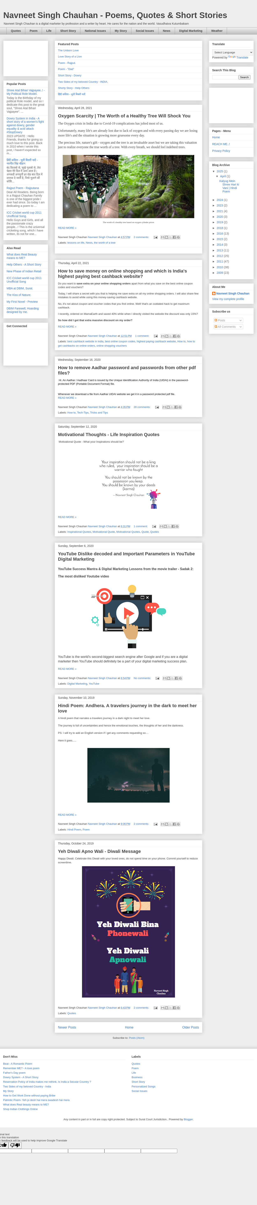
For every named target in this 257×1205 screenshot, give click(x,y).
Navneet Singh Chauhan (232, 293)
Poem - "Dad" (66, 69)
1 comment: (142, 335)
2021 (220, 211)
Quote (145, 531)
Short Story (68, 30)
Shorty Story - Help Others (73, 87)
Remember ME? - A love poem (21, 1068)
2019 (220, 222)
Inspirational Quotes (79, 531)
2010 (220, 267)
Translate (238, 57)
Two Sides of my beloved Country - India (27, 1086)
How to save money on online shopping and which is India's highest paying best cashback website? (122, 273)
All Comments (225, 326)
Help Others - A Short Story (24, 264)
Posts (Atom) (136, 1037)
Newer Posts (67, 1027)
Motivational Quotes (128, 531)
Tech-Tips (83, 412)
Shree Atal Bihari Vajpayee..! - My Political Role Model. (26, 92)
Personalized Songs (143, 1086)
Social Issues (145, 30)
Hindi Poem (74, 829)
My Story (121, 30)
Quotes (16, 30)
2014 (220, 244)
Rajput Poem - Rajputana (23, 188)
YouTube (94, 683)
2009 (220, 272)
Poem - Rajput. (67, 62)
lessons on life (75, 242)
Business (137, 1077)
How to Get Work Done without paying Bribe (29, 1095)
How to (181, 341)
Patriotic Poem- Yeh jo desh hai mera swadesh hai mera (36, 1100)
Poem (33, 30)
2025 (220, 171)
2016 (220, 233)
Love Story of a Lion (70, 56)
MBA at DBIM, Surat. (20, 288)
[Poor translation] (15, 1145)
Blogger (188, 1119)
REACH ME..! (221, 144)
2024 (220, 200)
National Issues (95, 30)
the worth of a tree (105, 242)
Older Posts (190, 1027)
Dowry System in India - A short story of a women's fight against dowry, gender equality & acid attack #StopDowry (25, 125)
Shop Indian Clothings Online (20, 1109)
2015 (220, 239)
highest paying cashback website (156, 341)
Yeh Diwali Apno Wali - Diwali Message (99, 851)
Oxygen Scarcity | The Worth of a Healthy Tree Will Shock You (124, 115)
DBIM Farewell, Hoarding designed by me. (23, 310)
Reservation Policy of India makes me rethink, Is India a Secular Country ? (47, 1081)
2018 (220, 228)
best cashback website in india (85, 341)
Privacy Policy (221, 150)
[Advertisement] (26, 57)
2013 (220, 250)
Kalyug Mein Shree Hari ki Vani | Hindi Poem (229, 186)
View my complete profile (228, 299)
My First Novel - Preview (22, 301)
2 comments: (142, 237)
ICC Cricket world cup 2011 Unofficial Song (24, 279)
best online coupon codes (120, 341)
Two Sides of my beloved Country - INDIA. (83, 81)
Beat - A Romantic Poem (17, 1063)
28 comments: (142, 407)
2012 (220, 256)
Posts (220, 320)
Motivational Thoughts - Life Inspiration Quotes (109, 434)
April (223, 176)
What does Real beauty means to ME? (26, 1104)
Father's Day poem (14, 1072)
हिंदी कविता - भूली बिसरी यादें (71, 94)
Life (48, 30)
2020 (220, 216)
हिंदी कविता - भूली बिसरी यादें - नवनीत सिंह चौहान (22, 161)
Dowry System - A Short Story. (21, 1077)
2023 (220, 205)
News (166, 30)
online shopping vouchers (111, 345)
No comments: (143, 678)
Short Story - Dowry (69, 75)
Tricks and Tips (99, 412)
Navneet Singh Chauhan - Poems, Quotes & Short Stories (115, 15)
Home (129, 1027)
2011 (220, 261)
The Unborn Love (68, 50)
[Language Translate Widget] (232, 52)
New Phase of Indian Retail (24, 271)
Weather (216, 30)
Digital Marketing (191, 30)
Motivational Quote (104, 531)
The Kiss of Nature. (19, 295)
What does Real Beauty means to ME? (22, 256)
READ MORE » (67, 227)
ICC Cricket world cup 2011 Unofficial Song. (24, 214)
